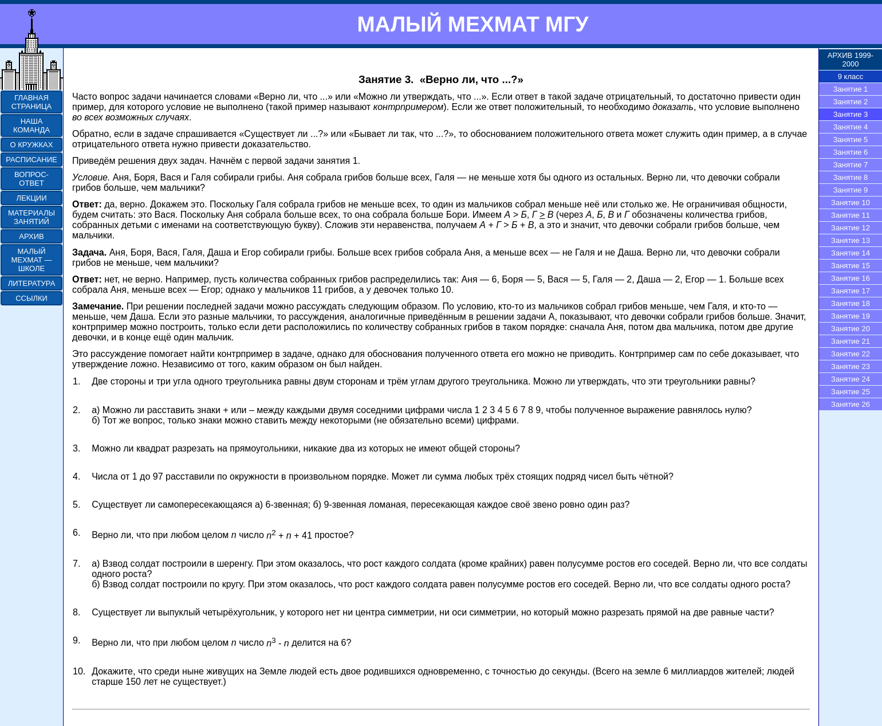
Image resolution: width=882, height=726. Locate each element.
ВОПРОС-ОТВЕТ (31, 178)
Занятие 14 (850, 253)
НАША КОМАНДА (31, 125)
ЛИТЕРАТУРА (32, 283)
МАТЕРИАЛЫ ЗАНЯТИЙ (31, 217)
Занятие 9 (850, 190)
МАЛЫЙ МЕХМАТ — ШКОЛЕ (31, 260)
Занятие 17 (850, 291)
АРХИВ (31, 236)
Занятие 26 (850, 404)
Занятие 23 (850, 366)
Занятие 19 (850, 316)
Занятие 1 (850, 89)
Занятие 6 (850, 152)
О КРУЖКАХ (31, 144)
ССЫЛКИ (31, 298)
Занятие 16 (850, 278)
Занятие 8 (850, 177)
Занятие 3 (850, 114)
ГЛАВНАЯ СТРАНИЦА (31, 102)
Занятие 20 (850, 328)
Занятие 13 (850, 240)
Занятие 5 (850, 139)
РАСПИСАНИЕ (31, 159)
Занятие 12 (850, 227)
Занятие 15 (850, 265)
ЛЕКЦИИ (31, 198)
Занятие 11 (850, 215)
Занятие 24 (850, 379)
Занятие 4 (850, 127)
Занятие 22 (850, 354)
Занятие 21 (850, 341)
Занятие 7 (850, 164)
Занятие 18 (850, 303)
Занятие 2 (850, 101)
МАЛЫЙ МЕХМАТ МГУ (472, 24)
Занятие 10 (850, 202)
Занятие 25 (850, 391)
